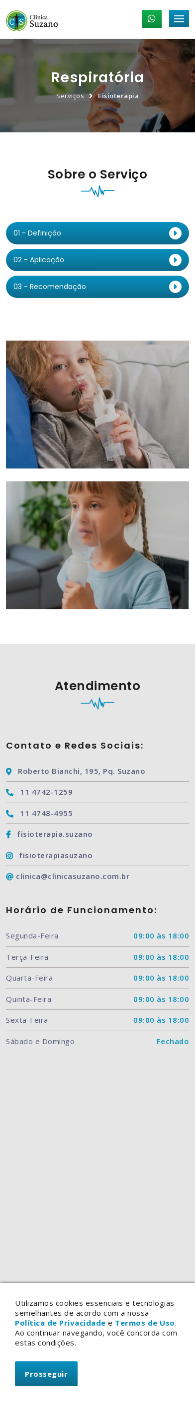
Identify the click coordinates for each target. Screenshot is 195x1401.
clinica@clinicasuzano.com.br (67, 876)
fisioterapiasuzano (49, 855)
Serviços (70, 95)
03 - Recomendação (49, 287)
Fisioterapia (118, 95)
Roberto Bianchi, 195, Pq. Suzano (75, 771)
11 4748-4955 (39, 813)
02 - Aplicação (38, 260)
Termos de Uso (145, 1323)
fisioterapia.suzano (49, 834)
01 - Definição (37, 233)
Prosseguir (46, 1374)
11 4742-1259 (39, 792)
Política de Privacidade (60, 1323)
